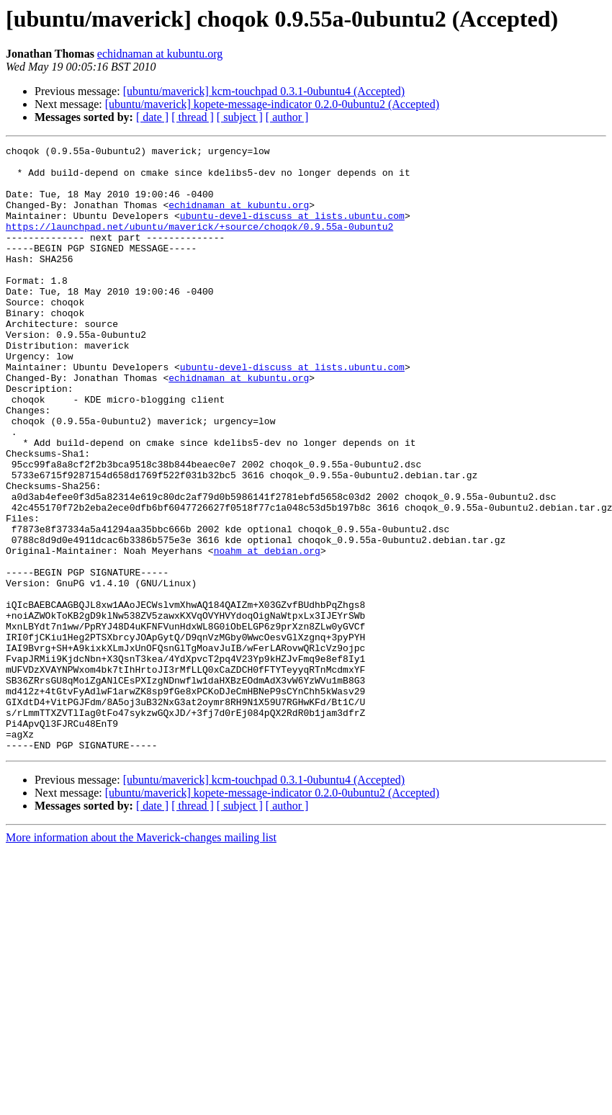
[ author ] (287, 117)
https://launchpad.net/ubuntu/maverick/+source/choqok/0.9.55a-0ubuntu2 (199, 243)
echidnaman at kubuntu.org (159, 54)
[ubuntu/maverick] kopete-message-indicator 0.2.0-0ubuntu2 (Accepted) (272, 104)
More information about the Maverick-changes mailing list (141, 958)
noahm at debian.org (267, 632)
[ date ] (152, 117)
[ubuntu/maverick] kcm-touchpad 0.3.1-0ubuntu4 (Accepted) (264, 91)
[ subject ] (240, 117)
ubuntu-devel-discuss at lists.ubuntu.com (292, 230)
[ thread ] (192, 117)
